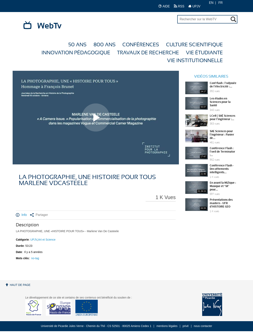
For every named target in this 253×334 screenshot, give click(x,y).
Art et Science (46, 239)
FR (220, 2)
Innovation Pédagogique (75, 52)
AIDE (164, 6)
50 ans (77, 44)
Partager (39, 215)
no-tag (35, 258)
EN (211, 2)
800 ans (105, 44)
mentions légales (166, 326)
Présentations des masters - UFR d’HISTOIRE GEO (221, 203)
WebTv (49, 26)
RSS (179, 6)
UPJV (194, 6)
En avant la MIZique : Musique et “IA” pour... (223, 186)
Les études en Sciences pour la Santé (220, 102)
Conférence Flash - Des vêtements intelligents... (222, 169)
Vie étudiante (204, 52)
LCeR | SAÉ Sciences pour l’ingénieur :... (222, 117)
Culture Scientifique (194, 44)
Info (21, 215)
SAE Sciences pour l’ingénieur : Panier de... (222, 134)
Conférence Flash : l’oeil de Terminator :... (222, 151)
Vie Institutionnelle (195, 60)
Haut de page (20, 284)
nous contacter (203, 326)
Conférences (140, 44)
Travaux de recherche (148, 52)
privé (185, 326)
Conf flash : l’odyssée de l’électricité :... (223, 85)
